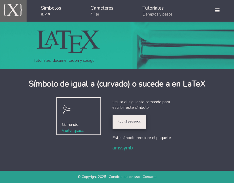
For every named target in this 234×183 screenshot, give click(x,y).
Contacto (150, 176)
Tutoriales (157, 11)
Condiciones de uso (124, 176)
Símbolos (51, 11)
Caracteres (102, 11)
